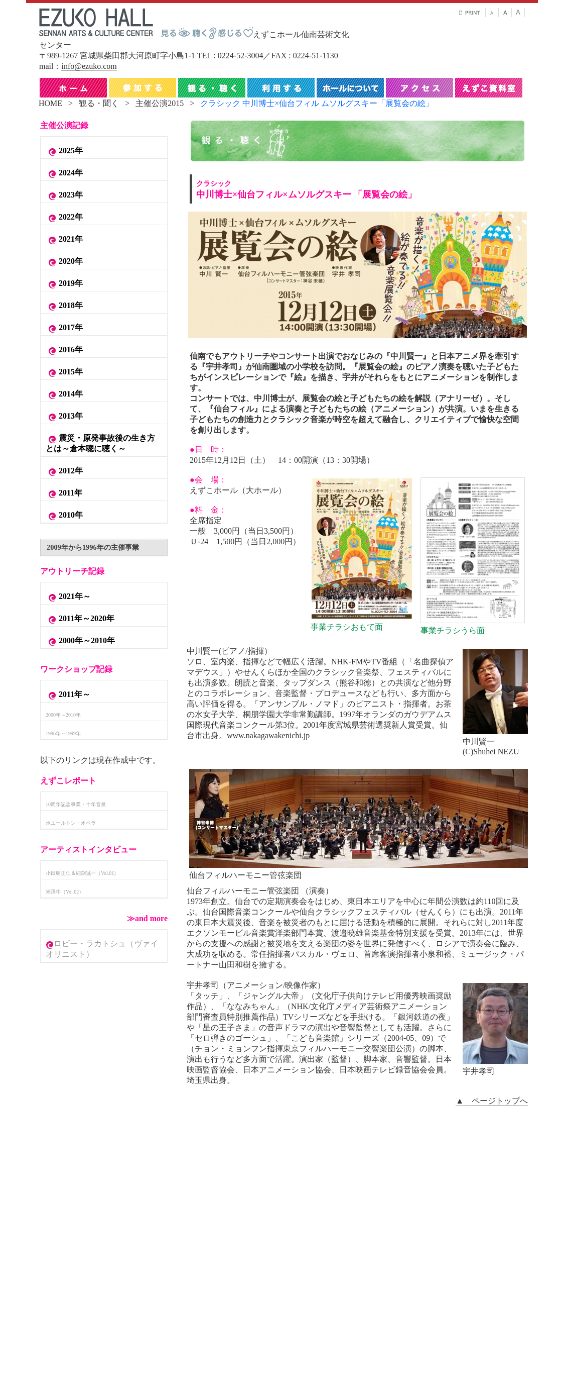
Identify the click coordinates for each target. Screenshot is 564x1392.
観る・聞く (99, 103)
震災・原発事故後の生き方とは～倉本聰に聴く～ (100, 443)
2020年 (64, 262)
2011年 (64, 493)
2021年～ (68, 597)
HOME (50, 103)
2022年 (64, 218)
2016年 (64, 350)
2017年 (64, 328)
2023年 (64, 195)
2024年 (64, 173)
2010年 (64, 516)
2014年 (64, 394)
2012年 (64, 471)
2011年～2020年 (80, 619)
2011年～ (68, 695)
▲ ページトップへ (492, 1101)
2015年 (64, 372)
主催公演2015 (159, 103)
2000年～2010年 (80, 641)
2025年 (64, 151)
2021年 (64, 240)
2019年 (64, 284)
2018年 (64, 306)
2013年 (64, 417)
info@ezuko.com (88, 66)
